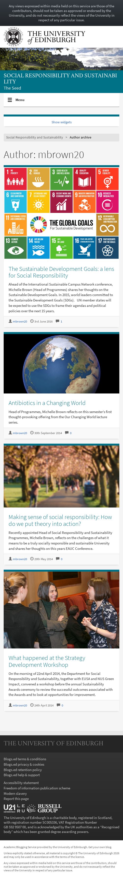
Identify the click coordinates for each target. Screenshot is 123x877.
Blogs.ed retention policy (23, 769)
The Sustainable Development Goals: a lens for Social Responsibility (61, 272)
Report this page (16, 798)
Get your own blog (99, 847)
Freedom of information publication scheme (37, 788)
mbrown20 (20, 321)
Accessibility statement (21, 782)
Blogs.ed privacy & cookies (24, 764)
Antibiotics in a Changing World (47, 403)
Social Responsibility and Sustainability (60, 79)
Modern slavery (15, 793)
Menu (20, 102)
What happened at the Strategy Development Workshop (47, 661)
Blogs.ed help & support (22, 775)
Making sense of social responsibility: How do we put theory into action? (60, 520)
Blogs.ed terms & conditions (25, 759)
